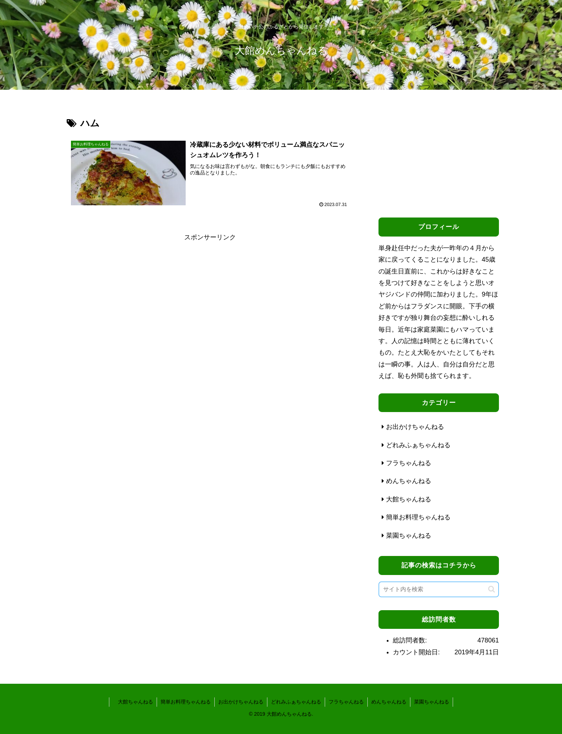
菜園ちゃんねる (431, 702)
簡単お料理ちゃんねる (186, 702)
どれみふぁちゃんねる (296, 702)
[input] (438, 589)
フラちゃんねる (346, 702)
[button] (491, 589)
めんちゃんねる (388, 702)
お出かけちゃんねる (240, 702)
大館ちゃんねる (133, 702)
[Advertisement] (210, 293)
